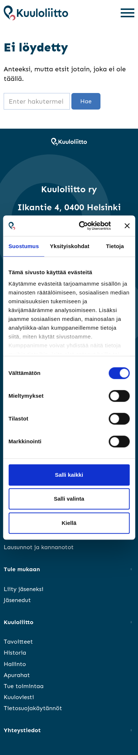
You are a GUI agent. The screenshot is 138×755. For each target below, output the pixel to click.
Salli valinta (69, 498)
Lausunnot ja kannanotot (39, 547)
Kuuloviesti (19, 697)
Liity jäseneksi (23, 589)
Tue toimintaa (23, 686)
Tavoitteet (18, 641)
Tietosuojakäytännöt (33, 708)
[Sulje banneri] (127, 225)
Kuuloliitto (18, 622)
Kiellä (68, 523)
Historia (15, 652)
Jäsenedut (17, 600)
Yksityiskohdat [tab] (69, 246)
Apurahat (17, 675)
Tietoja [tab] (115, 246)
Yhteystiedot (22, 730)
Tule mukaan (22, 569)
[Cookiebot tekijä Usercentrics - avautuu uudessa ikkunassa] (82, 225)
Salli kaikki (69, 475)
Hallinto (15, 664)
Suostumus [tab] (23, 246)
